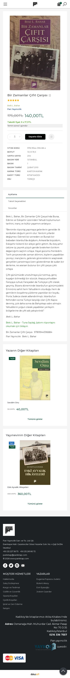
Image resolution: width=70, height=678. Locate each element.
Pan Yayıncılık (13, 336)
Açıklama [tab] (12, 194)
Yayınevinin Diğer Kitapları (25, 435)
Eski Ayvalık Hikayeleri (18, 487)
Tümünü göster (35, 419)
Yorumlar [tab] (12, 208)
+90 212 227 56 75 (10, 551)
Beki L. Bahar (29, 336)
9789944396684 (43, 332)
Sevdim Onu (13, 402)
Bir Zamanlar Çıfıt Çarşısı (19, 332)
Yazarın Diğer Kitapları (22, 350)
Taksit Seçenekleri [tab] (17, 201)
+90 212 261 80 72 (28, 551)
